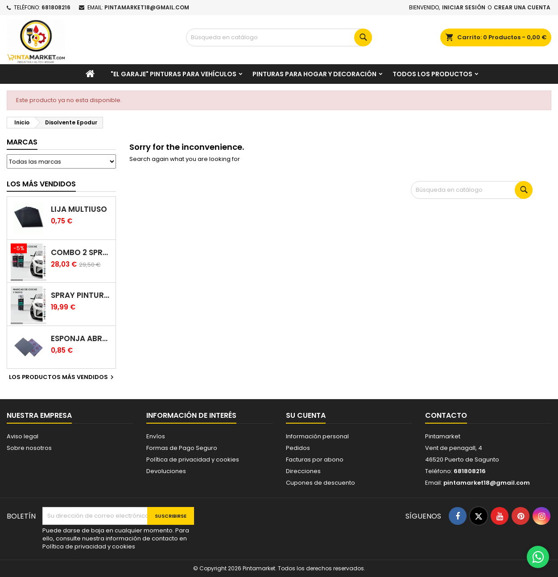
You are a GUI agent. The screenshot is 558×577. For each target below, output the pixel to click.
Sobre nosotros (29, 448)
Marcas (22, 142)
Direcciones (303, 471)
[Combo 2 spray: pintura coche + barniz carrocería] (28, 249)
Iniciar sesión (463, 7)
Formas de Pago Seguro (181, 448)
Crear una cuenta (522, 7)
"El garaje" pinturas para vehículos (173, 74)
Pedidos (298, 448)
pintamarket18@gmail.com (146, 7)
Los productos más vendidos (62, 377)
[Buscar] (279, 37)
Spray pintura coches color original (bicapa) (81, 295)
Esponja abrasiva (81, 338)
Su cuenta (306, 415)
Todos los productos (432, 74)
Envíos (155, 436)
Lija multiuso (79, 209)
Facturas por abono (314, 459)
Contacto (446, 415)
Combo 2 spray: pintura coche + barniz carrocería (81, 252)
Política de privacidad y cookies (192, 459)
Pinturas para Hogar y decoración (314, 74)
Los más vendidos (41, 184)
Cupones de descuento (320, 482)
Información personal (317, 436)
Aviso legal (22, 436)
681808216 (55, 7)
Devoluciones (166, 471)
